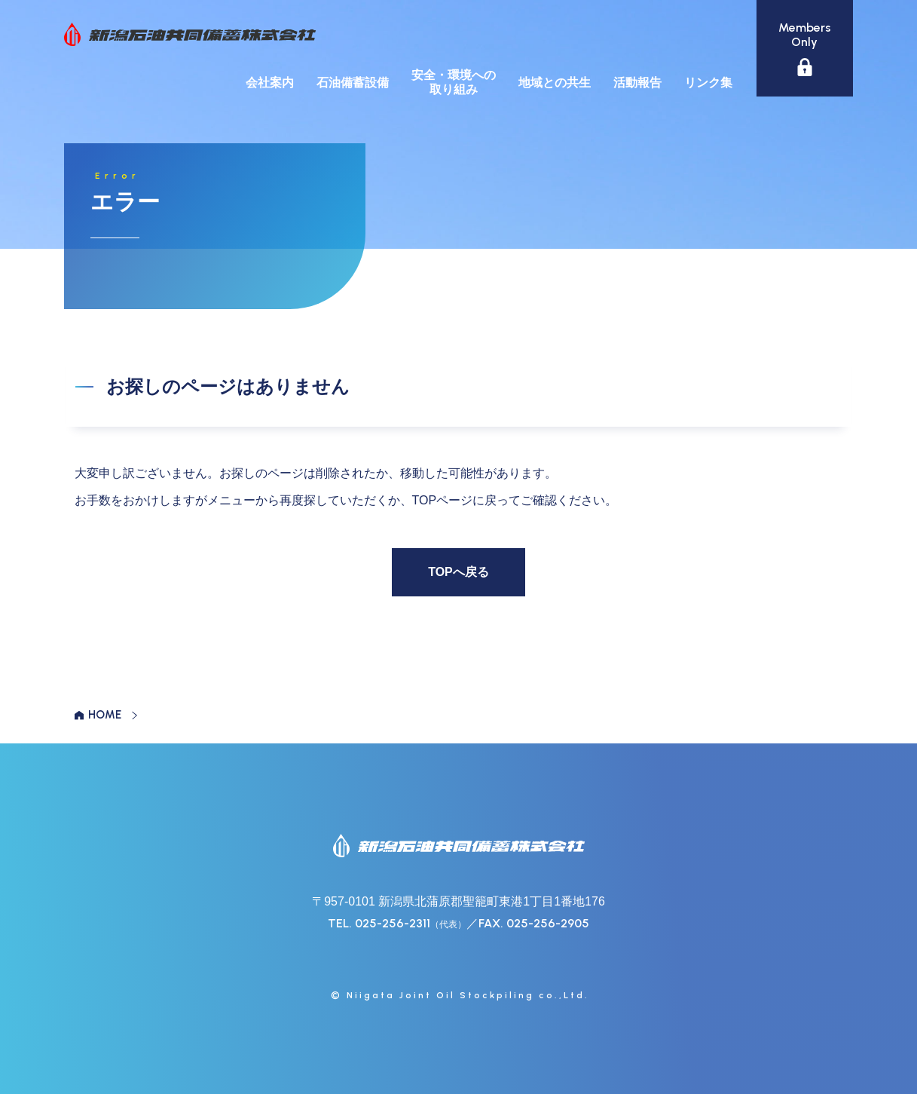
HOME (104, 715)
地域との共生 (554, 82)
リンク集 (708, 82)
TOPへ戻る (458, 571)
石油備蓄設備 (352, 82)
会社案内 (270, 82)
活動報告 (637, 82)
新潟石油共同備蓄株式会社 (190, 34)
